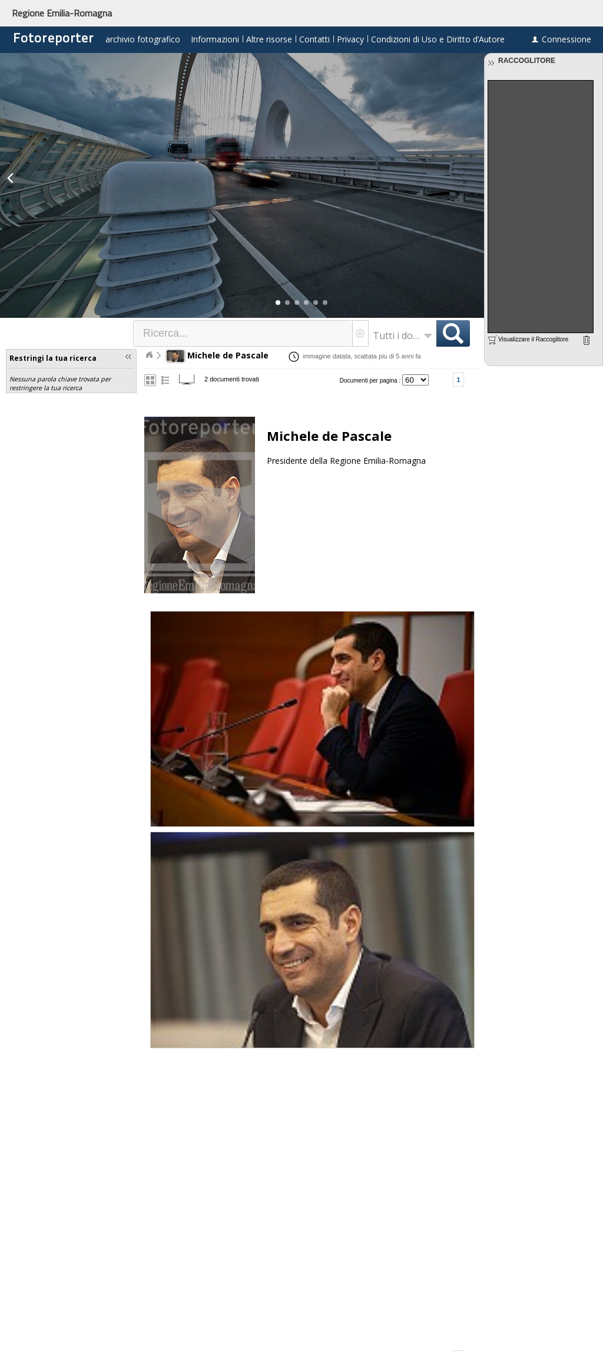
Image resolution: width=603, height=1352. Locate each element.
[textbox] (243, 333)
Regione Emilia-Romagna (62, 13)
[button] (278, 302)
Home (149, 355)
